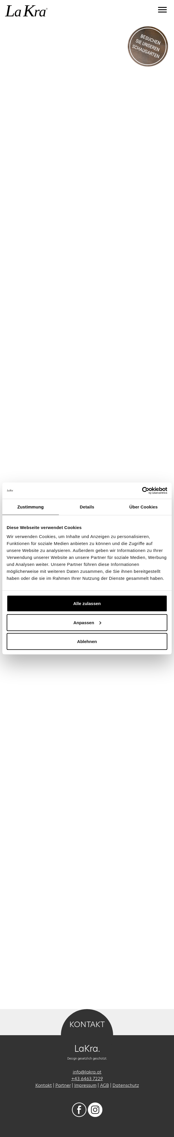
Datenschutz (126, 1085)
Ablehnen (87, 641)
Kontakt (43, 1085)
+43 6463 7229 (87, 1079)
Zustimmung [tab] (30, 506)
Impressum (85, 1085)
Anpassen (87, 622)
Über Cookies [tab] (143, 506)
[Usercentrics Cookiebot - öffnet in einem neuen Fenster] (142, 491)
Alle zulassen (87, 603)
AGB (104, 1085)
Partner (63, 1085)
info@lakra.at (87, 1072)
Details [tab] (87, 506)
